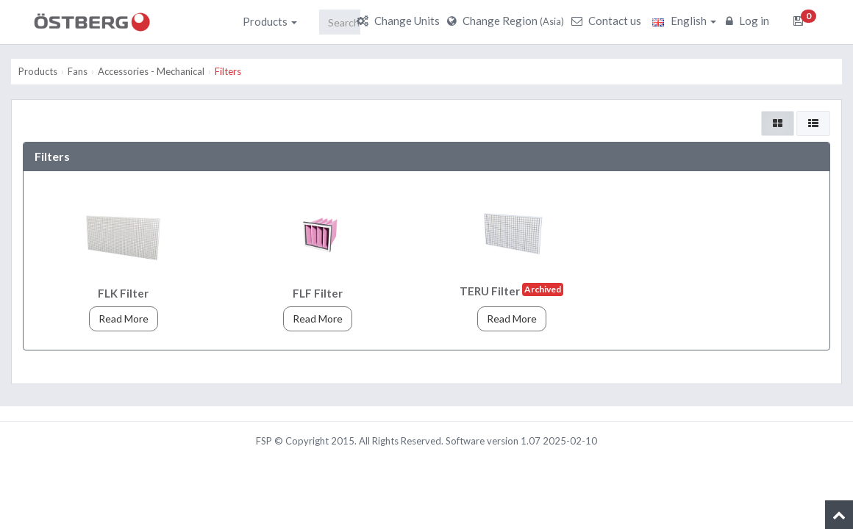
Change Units (400, 20)
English (684, 20)
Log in (749, 20)
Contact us (608, 20)
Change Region (507, 20)
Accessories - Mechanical (151, 71)
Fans (78, 71)
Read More (124, 318)
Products (270, 21)
